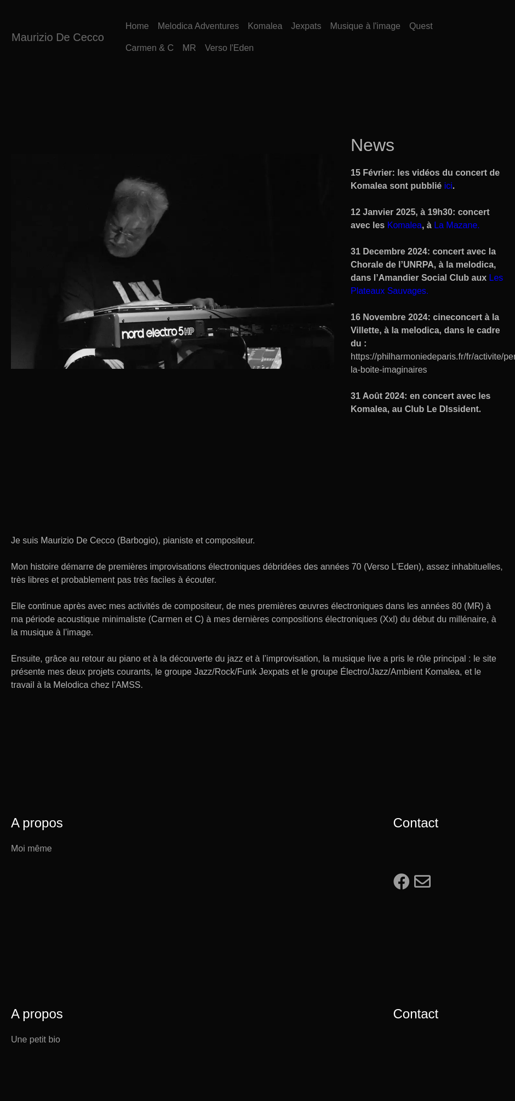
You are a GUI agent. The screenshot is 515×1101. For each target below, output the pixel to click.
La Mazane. (457, 225)
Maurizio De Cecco (58, 37)
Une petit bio (35, 1039)
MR (189, 48)
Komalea (265, 26)
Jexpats (306, 26)
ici (448, 185)
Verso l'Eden (229, 48)
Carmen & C (149, 48)
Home (137, 26)
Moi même (31, 848)
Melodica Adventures (198, 26)
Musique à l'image (365, 26)
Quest (421, 26)
